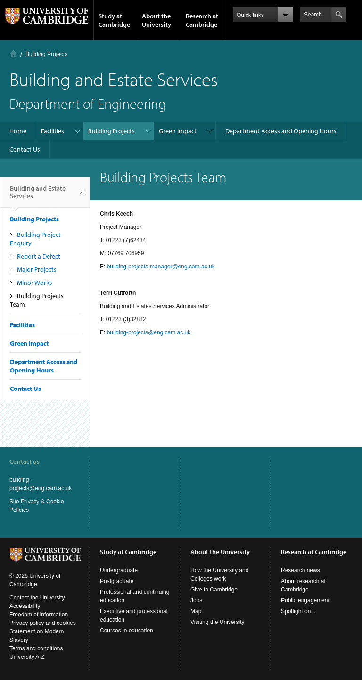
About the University (156, 20)
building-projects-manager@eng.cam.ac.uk (161, 266)
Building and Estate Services (38, 196)
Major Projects (37, 269)
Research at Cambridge (202, 20)
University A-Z (27, 657)
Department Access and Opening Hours (281, 131)
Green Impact (178, 131)
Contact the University (37, 597)
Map (195, 611)
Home (13, 54)
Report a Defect (38, 256)
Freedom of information (38, 614)
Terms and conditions (36, 648)
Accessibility (24, 606)
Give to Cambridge (214, 589)
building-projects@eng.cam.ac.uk (149, 332)
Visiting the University (217, 622)
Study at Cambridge (114, 20)
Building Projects (46, 54)
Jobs (196, 600)
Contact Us (24, 149)
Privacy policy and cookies (42, 623)
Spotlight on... (298, 611)
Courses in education (126, 630)
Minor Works (34, 282)
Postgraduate (116, 581)
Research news (300, 570)
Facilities (52, 131)
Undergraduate (119, 570)
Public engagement (305, 600)
